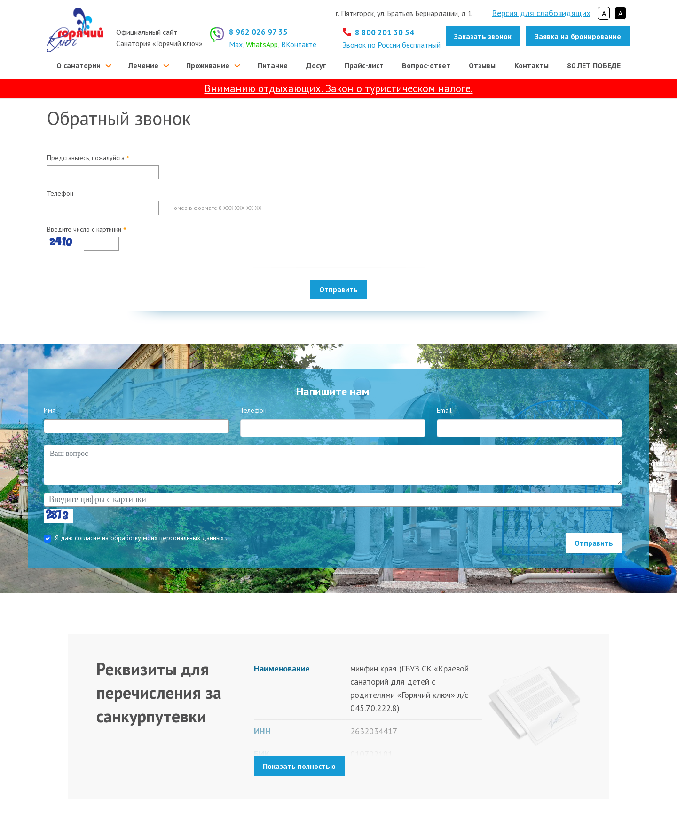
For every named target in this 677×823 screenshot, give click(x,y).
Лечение (143, 65)
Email (444, 410)
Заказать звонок (483, 36)
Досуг (316, 65)
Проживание (207, 65)
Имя (49, 410)
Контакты (531, 65)
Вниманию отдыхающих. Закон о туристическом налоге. (339, 88)
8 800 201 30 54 (384, 32)
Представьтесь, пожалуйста (88, 158)
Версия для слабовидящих (541, 13)
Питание (273, 65)
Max (236, 44)
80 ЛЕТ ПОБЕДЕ (594, 65)
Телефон (60, 193)
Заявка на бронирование (578, 36)
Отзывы (482, 65)
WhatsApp (262, 44)
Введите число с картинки (86, 229)
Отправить (338, 289)
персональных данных (191, 538)
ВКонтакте (298, 44)
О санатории (78, 65)
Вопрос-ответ (426, 65)
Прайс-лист (364, 65)
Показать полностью (299, 766)
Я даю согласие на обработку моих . (141, 538)
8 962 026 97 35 (258, 32)
